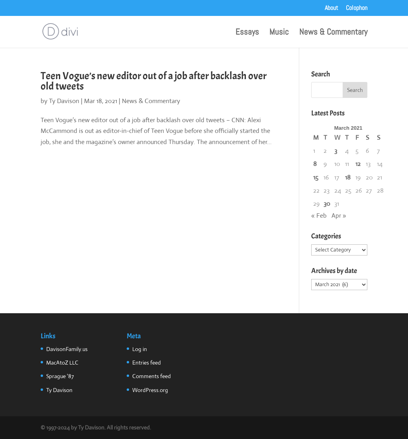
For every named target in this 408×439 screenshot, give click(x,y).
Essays (247, 33)
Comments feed (151, 376)
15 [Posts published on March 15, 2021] (315, 177)
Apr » (339, 215)
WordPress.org (150, 390)
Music (279, 33)
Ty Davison (64, 101)
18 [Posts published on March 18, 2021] (348, 177)
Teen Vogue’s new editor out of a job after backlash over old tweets (154, 81)
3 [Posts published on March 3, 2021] (335, 150)
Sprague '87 (60, 376)
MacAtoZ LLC (62, 362)
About (331, 8)
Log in (139, 349)
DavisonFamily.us (67, 349)
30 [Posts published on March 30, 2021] (327, 203)
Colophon (356, 8)
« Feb (319, 215)
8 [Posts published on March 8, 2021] (315, 164)
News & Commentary (333, 33)
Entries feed (146, 362)
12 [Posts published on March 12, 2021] (358, 164)
